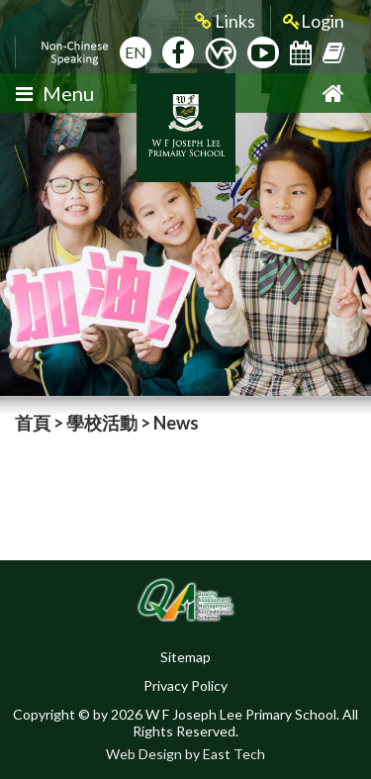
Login (313, 21)
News (176, 423)
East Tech (234, 753)
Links (225, 21)
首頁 (32, 423)
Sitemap (185, 656)
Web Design (144, 753)
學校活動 (102, 423)
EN (135, 52)
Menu (55, 93)
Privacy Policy (185, 685)
